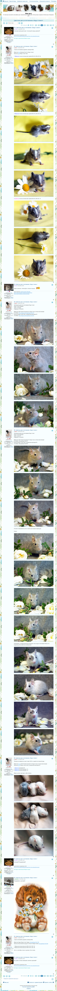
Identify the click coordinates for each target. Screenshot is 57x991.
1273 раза (8, 42)
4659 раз (11, 63)
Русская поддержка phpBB (28, 986)
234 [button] (48, 25)
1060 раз (11, 297)
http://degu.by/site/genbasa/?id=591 (26, 315)
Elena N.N (8, 886)
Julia (8, 291)
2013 (11, 36)
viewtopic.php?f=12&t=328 (25, 291)
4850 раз (11, 62)
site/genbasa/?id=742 (34, 942)
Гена (19, 763)
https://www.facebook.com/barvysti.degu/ (21, 293)
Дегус (16, 47)
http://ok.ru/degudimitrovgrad (34, 36)
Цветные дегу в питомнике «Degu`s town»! (28, 20)
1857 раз (11, 893)
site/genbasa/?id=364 (43, 943)
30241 (11, 57)
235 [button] (50, 25)
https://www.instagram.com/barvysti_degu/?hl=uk (23, 292)
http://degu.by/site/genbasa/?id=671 (26, 312)
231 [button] (39, 25)
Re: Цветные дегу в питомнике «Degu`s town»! (27, 27)
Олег (19, 765)
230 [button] (36, 25)
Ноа (19, 52)
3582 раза (11, 892)
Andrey (8, 35)
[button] (28, 25)
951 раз (12, 298)
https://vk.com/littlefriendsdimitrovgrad (21, 36)
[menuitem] (47, 982)
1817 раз (11, 40)
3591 (11, 887)
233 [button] (44, 25)
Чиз (19, 53)
